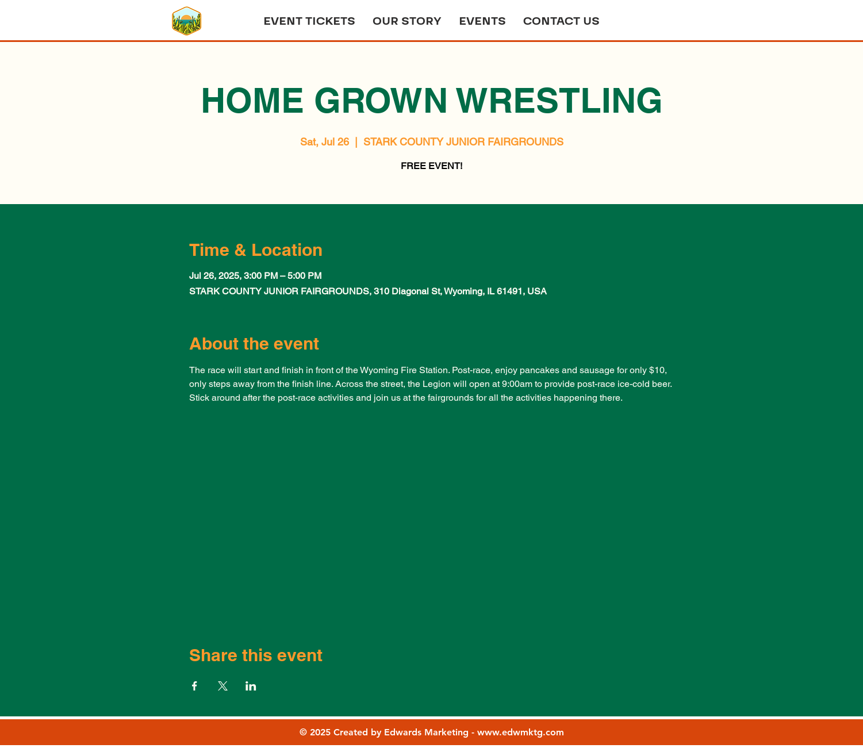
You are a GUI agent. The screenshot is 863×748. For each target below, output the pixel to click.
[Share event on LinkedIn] (251, 686)
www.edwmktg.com (520, 732)
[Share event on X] (222, 686)
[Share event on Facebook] (194, 686)
